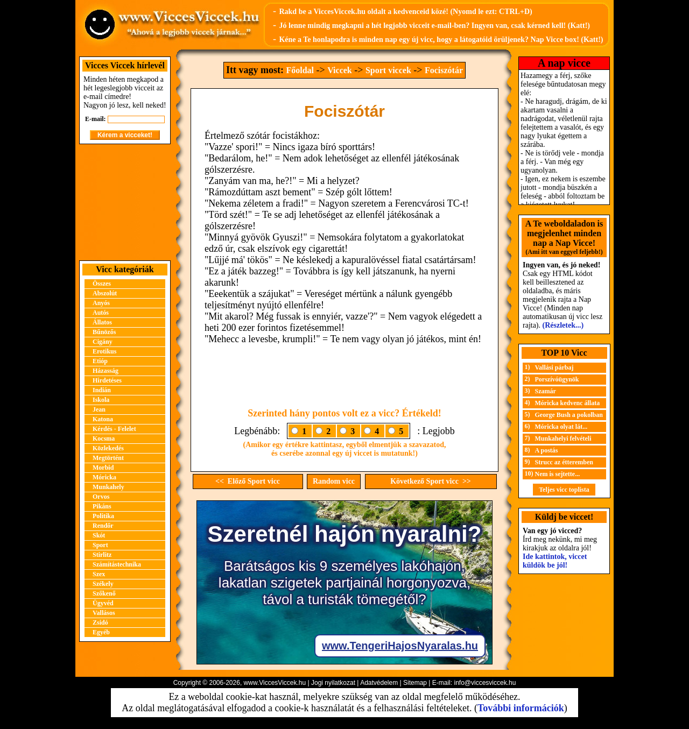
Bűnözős (104, 332)
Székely (103, 584)
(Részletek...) (563, 325)
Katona (103, 419)
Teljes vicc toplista (564, 489)
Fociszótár (444, 70)
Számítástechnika (117, 564)
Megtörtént (108, 458)
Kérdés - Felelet (114, 429)
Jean (99, 409)
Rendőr (103, 525)
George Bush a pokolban (569, 415)
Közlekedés (108, 448)
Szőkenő (104, 593)
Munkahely (108, 487)
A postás (546, 450)
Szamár (545, 391)
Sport (100, 545)
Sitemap (415, 682)
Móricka (104, 477)
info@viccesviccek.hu (485, 682)
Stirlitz (102, 554)
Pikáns (102, 506)
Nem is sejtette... (557, 474)
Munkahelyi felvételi (563, 438)
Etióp (100, 361)
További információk (520, 708)
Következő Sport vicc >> (430, 481)
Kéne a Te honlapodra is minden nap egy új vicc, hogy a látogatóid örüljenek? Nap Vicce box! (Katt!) (441, 40)
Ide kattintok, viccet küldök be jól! (555, 561)
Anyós (101, 303)
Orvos (101, 496)
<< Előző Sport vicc (247, 481)
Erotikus (104, 351)
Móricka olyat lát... (561, 426)
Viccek (339, 70)
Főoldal (300, 70)
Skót (99, 535)
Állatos (102, 322)
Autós (101, 312)
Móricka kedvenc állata (567, 403)
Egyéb (101, 632)
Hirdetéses (107, 380)
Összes (102, 283)
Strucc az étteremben (564, 462)
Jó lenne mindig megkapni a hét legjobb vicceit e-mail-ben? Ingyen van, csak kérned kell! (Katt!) (434, 26)
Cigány (103, 341)
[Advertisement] (124, 202)
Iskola (101, 400)
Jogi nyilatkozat (333, 682)
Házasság (105, 370)
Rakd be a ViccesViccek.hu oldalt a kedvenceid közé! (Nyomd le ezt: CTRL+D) (405, 12)
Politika (103, 516)
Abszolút (105, 293)
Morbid (103, 467)
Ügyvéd (103, 603)
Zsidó (100, 622)
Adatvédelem (379, 682)
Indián (102, 390)
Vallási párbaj (554, 367)
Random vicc (334, 481)
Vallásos (104, 613)
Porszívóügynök (557, 379)
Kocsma (104, 438)
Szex (99, 574)
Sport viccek (388, 70)
